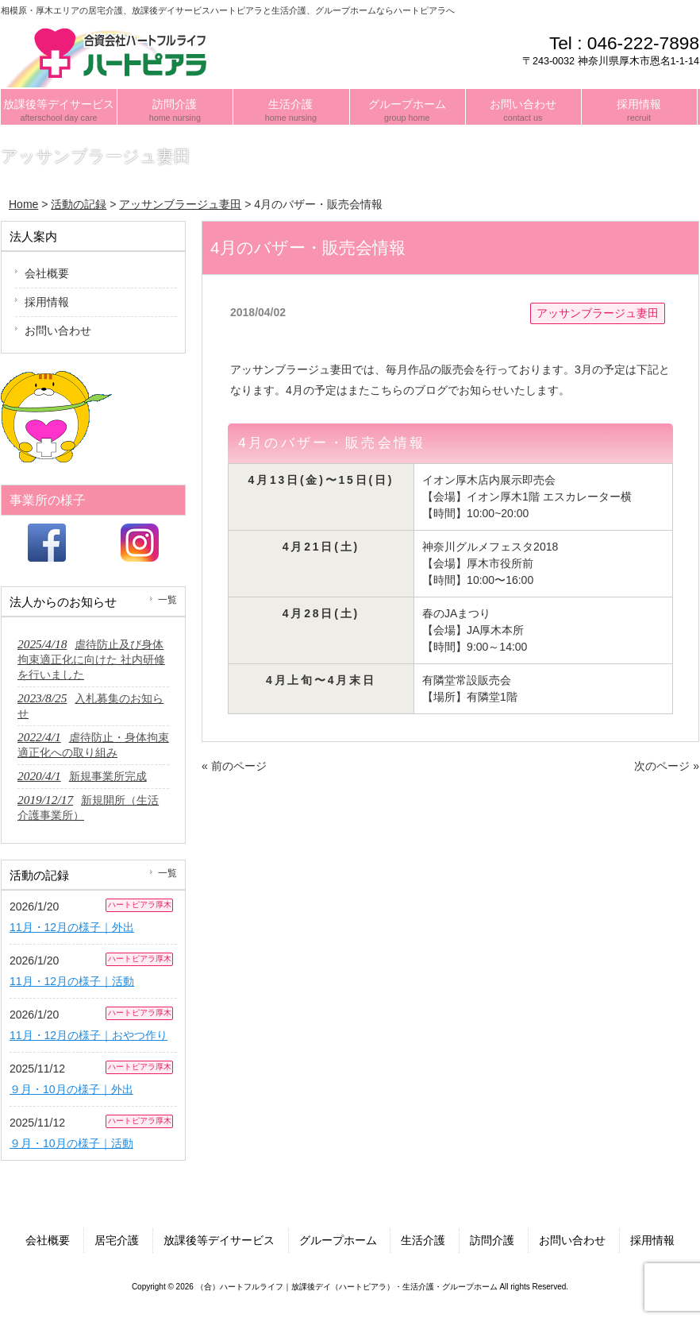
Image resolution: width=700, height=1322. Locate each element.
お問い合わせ (58, 330)
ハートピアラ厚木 (139, 904)
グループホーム (338, 1240)
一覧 (167, 599)
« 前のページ (234, 766)
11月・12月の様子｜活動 (72, 981)
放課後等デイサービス (219, 1240)
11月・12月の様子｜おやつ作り (88, 1035)
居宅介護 (116, 1240)
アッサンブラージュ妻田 (598, 313)
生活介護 (423, 1240)
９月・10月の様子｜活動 (71, 1143)
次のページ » (666, 766)
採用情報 (47, 302)
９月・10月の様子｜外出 (71, 1089)
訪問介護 (492, 1240)
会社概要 (47, 273)
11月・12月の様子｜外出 (72, 927)
